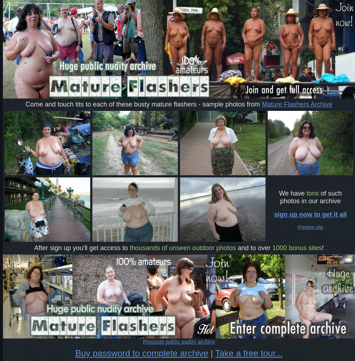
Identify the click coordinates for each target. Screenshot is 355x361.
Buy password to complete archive (141, 353)
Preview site (310, 227)
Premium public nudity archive (179, 339)
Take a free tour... (249, 353)
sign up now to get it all (310, 214)
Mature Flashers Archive (297, 104)
